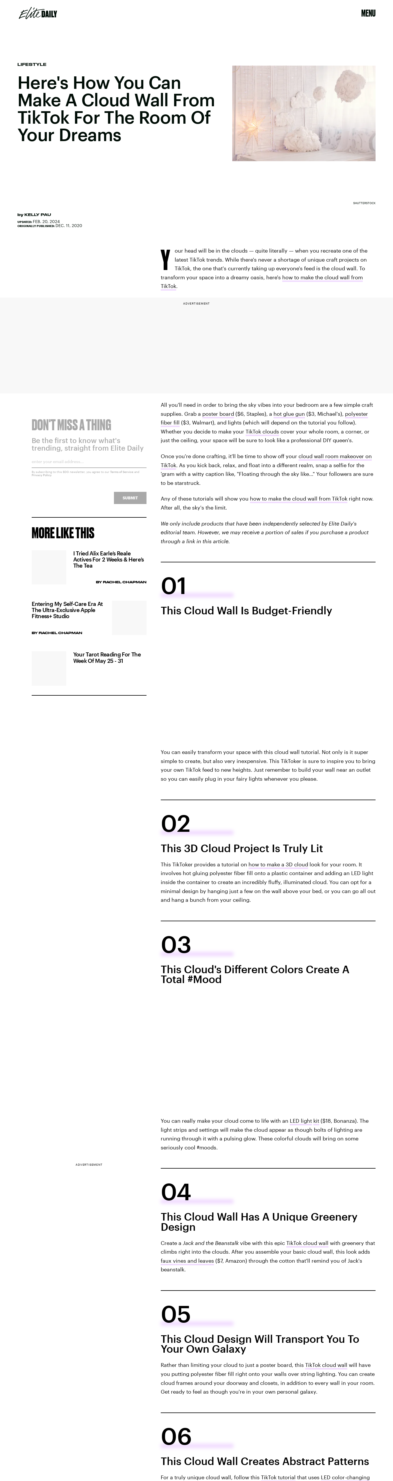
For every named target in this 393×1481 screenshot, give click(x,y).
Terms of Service (121, 475)
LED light (301, 1121)
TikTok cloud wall (307, 1243)
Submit (130, 501)
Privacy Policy (42, 479)
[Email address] (89, 467)
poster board (218, 414)
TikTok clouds (262, 431)
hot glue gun (289, 414)
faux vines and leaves (187, 1260)
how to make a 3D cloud (278, 864)
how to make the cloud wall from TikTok (298, 498)
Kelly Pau (37, 215)
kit (316, 1121)
